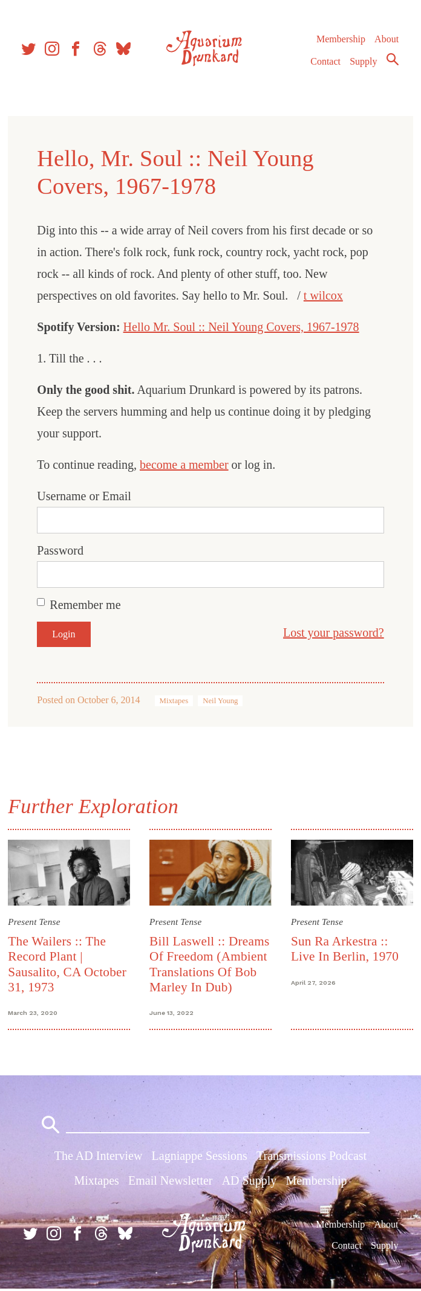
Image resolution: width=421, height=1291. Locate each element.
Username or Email (86, 496)
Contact (325, 64)
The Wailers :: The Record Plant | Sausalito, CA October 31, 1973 (69, 963)
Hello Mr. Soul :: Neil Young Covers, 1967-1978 (243, 326)
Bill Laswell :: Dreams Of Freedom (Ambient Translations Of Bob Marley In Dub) (210, 963)
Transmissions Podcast (311, 1158)
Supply (363, 64)
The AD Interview (98, 1158)
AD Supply (249, 1183)
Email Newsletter (170, 1183)
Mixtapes (175, 701)
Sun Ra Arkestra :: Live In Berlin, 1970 (344, 948)
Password (62, 550)
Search (392, 62)
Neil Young (222, 701)
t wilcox (325, 295)
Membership (340, 42)
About (386, 42)
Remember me (86, 604)
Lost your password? (331, 632)
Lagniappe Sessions (199, 1158)
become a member (186, 464)
